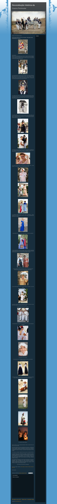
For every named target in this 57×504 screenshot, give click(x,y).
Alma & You (13, 467)
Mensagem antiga (30, 499)
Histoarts (32, 466)
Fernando (29, 466)
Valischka (26, 466)
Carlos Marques (23, 466)
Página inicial (24, 499)
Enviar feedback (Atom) (18, 501)
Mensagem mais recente (16, 499)
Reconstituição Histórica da (23, 5)
